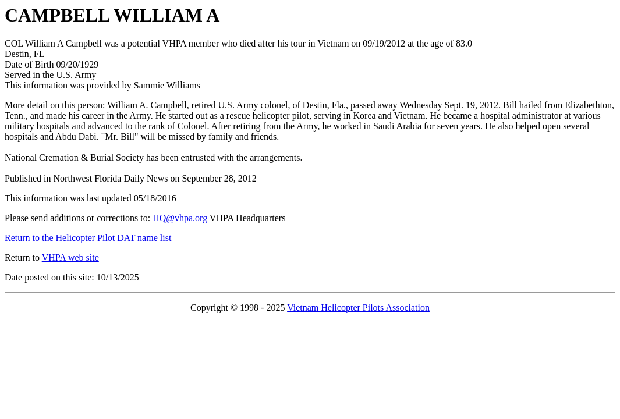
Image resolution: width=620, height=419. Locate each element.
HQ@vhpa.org (180, 218)
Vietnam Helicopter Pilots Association (358, 308)
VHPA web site (70, 257)
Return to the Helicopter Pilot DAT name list (88, 238)
